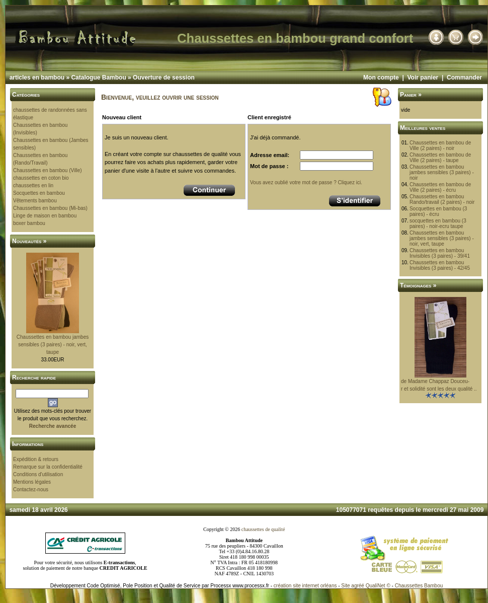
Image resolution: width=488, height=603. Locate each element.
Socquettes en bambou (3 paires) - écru (438, 211)
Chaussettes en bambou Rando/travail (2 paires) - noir (442, 199)
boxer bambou (29, 223)
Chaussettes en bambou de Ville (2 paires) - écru (440, 187)
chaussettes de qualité (263, 529)
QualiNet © (378, 585)
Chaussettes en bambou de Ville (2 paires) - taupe (440, 157)
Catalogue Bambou (98, 77)
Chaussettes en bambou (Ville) (47, 170)
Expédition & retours (35, 459)
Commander (464, 77)
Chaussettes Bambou (419, 585)
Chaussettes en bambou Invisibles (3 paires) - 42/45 (440, 265)
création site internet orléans (305, 585)
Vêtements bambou (35, 200)
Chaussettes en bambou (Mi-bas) (50, 208)
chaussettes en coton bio (41, 178)
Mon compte (381, 77)
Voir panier (422, 77)
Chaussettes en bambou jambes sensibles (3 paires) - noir (442, 172)
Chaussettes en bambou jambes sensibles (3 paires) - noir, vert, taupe (53, 344)
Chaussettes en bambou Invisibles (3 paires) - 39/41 (440, 253)
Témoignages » (418, 285)
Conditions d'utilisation (38, 474)
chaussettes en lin (33, 185)
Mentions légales (32, 482)
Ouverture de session (164, 77)
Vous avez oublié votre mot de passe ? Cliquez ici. (306, 182)
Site (345, 585)
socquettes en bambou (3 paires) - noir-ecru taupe (438, 223)
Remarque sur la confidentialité (48, 467)
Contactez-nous (30, 489)
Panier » (411, 94)
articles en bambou (37, 77)
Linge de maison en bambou (44, 215)
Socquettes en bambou (39, 193)
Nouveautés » (29, 241)
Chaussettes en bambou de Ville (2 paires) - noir (440, 145)
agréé (357, 585)
